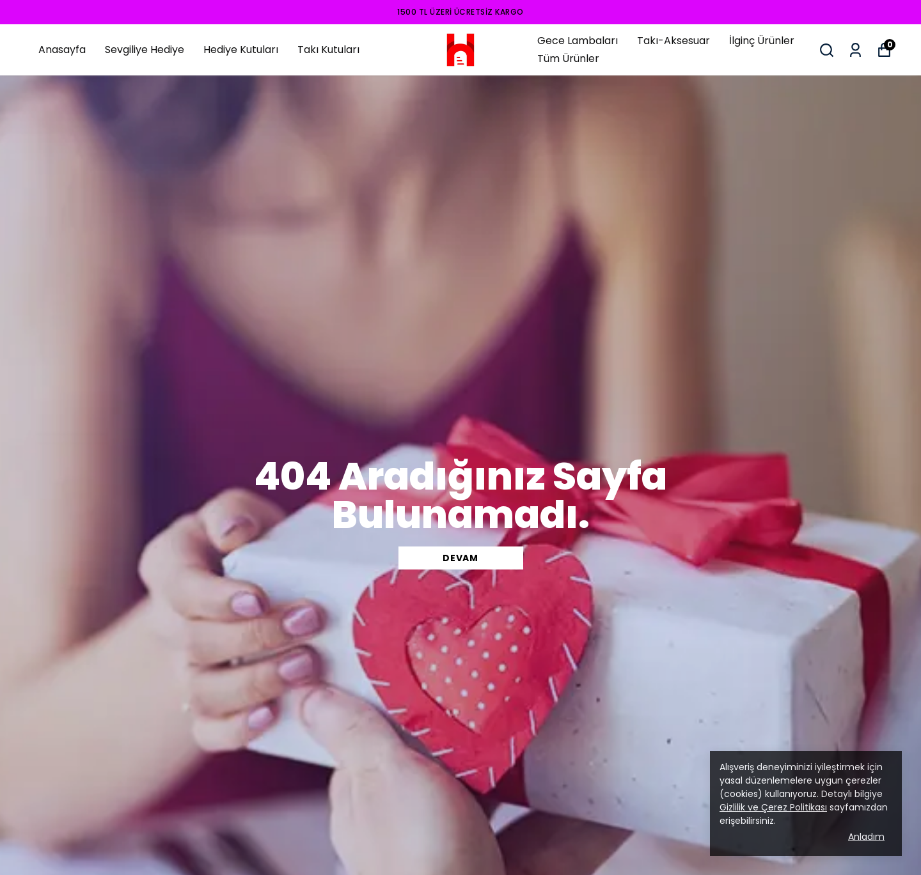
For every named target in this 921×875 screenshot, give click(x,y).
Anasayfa (62, 49)
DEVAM (460, 558)
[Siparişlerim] (855, 50)
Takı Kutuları (328, 49)
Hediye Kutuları (240, 49)
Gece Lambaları (577, 40)
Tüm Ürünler (568, 58)
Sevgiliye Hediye (144, 49)
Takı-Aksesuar (673, 40)
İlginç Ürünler (761, 40)
